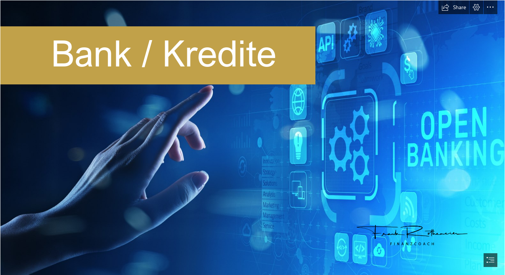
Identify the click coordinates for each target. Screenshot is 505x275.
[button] (453, 7)
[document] (252, 137)
